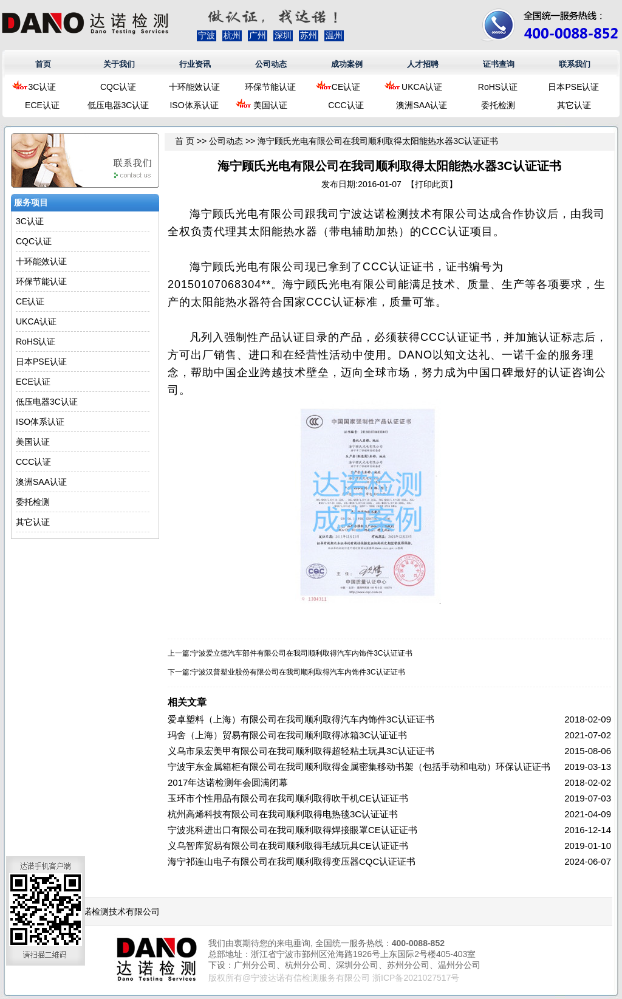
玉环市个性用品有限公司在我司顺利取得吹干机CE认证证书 (288, 798)
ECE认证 (42, 105)
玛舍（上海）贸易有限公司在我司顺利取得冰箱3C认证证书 (287, 735)
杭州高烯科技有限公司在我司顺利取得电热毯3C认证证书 (283, 814)
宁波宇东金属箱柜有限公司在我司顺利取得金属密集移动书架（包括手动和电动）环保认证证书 (359, 766)
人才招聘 (423, 64)
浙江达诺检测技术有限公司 (109, 911)
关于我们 (119, 64)
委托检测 (498, 105)
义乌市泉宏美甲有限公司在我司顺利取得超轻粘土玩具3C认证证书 (301, 751)
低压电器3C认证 (118, 105)
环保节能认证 (270, 87)
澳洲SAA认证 (421, 105)
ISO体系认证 (193, 105)
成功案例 (347, 64)
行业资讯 (195, 64)
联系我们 (574, 64)
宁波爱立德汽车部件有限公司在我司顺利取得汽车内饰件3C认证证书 (301, 653)
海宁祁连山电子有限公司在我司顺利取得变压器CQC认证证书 (291, 861)
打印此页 (432, 184)
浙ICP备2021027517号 (415, 978)
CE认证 (346, 87)
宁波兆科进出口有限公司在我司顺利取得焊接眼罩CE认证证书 (292, 830)
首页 (43, 64)
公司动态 (271, 64)
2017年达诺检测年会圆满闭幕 (228, 782)
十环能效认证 (194, 87)
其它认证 (574, 105)
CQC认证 (118, 87)
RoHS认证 (498, 87)
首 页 (184, 141)
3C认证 (42, 87)
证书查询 (498, 64)
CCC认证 (345, 105)
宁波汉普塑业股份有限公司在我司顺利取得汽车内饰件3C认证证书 (298, 672)
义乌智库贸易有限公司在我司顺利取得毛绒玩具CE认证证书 (288, 845)
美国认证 (270, 105)
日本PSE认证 (573, 87)
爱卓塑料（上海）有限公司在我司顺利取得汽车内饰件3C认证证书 (301, 719)
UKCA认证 (422, 87)
